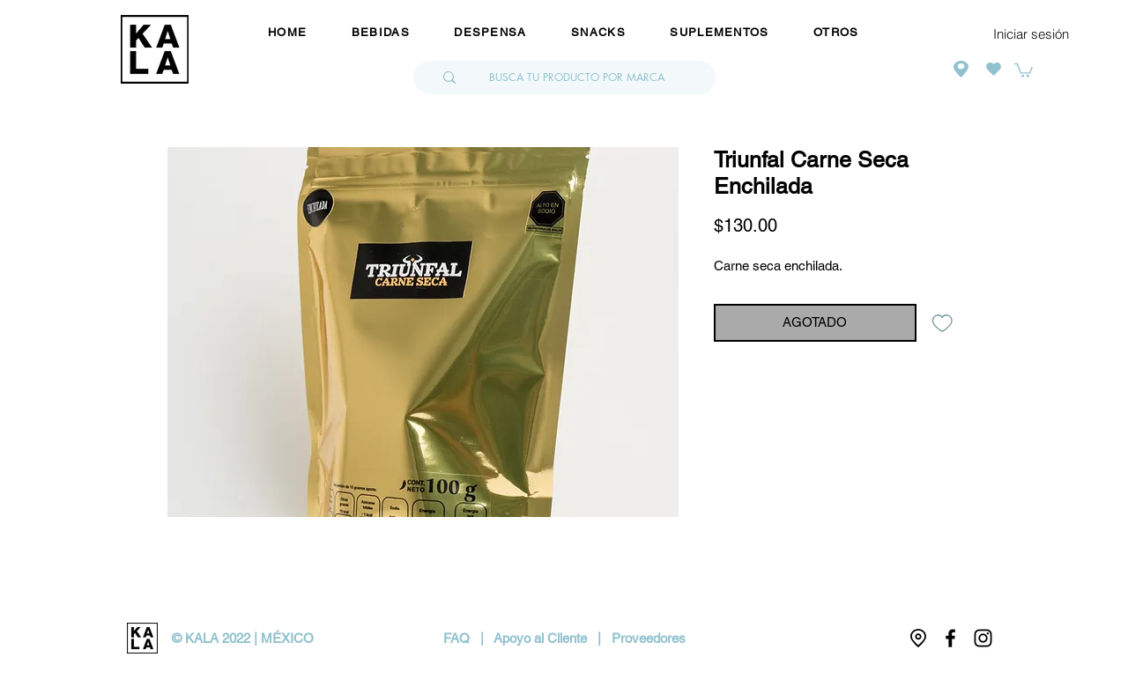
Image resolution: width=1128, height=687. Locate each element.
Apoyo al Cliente (540, 638)
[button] (1023, 70)
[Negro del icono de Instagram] (983, 638)
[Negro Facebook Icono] (950, 638)
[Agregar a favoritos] (942, 323)
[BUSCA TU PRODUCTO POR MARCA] (577, 77)
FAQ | (468, 638)
